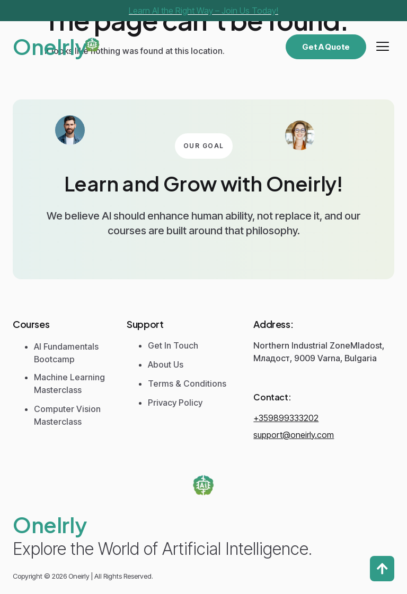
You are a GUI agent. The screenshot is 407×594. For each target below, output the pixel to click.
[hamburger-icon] (382, 46)
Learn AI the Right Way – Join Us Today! (203, 10)
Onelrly (49, 46)
